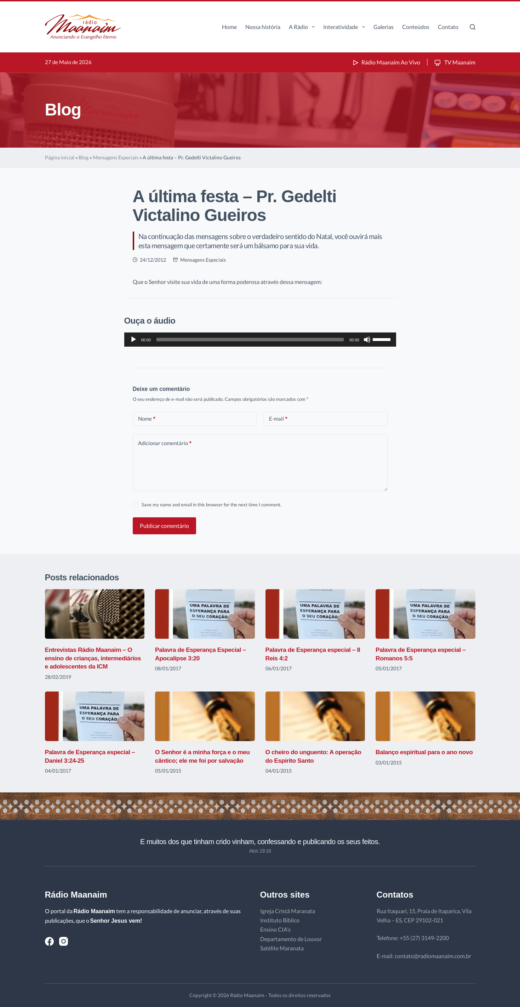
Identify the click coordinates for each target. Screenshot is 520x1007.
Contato (448, 26)
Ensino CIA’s (275, 929)
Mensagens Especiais (115, 157)
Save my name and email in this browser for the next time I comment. (211, 504)
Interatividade (345, 27)
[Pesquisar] (472, 27)
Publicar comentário (164, 525)
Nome (146, 418)
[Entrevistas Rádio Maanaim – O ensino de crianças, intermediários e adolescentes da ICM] (95, 614)
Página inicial (59, 157)
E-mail (278, 418)
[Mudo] (367, 339)
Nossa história (262, 26)
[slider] (250, 339)
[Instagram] (63, 941)
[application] (260, 339)
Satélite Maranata (282, 948)
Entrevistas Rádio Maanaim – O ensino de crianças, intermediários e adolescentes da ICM (94, 658)
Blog (83, 157)
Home (229, 26)
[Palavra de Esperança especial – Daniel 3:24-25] (95, 716)
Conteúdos (415, 26)
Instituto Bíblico (279, 920)
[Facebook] (49, 941)
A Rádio (303, 27)
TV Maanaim (454, 62)
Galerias (383, 26)
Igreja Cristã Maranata (287, 911)
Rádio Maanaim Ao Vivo (386, 62)
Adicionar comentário (165, 443)
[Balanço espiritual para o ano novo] (425, 716)
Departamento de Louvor (291, 938)
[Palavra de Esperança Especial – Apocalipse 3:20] (205, 614)
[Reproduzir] (133, 339)
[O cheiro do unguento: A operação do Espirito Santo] (315, 716)
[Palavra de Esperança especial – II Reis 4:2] (315, 614)
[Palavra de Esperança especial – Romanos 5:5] (425, 614)
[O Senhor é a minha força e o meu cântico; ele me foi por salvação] (205, 716)
